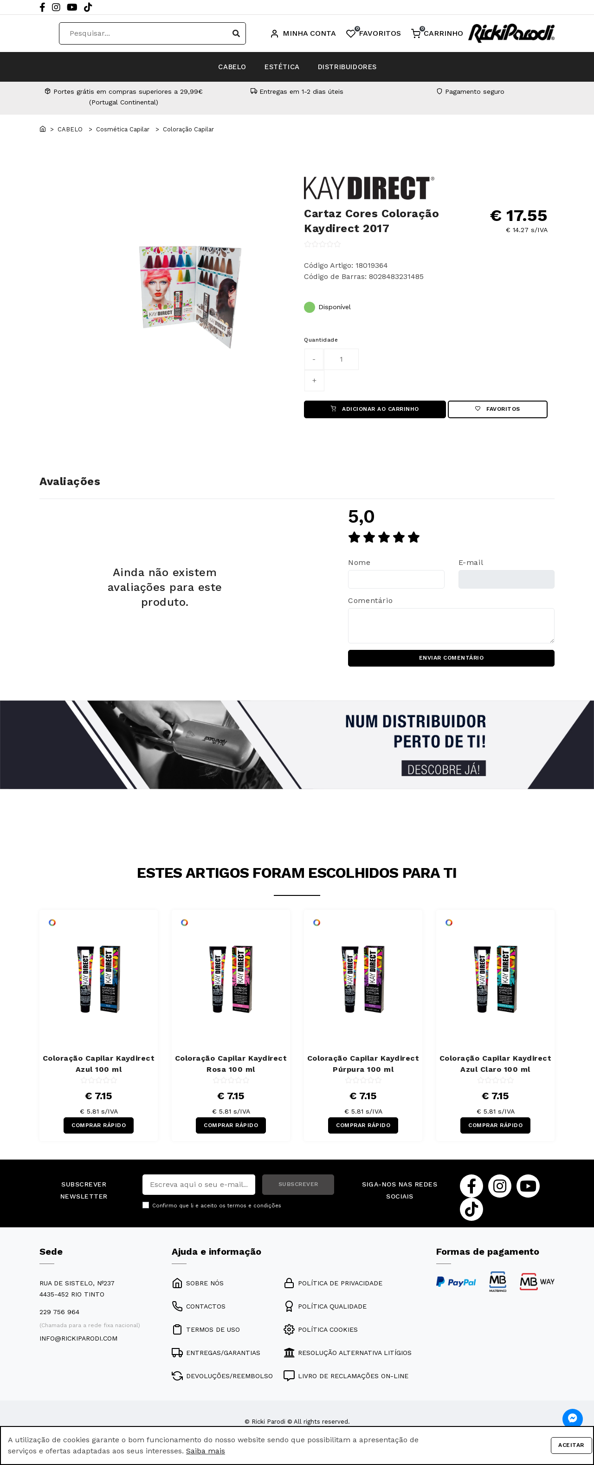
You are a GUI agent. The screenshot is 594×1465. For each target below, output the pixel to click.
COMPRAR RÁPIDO (98, 1131)
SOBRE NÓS (198, 1290)
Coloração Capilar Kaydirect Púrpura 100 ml (363, 1068)
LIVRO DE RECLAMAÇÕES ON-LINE (346, 1382)
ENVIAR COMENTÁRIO (451, 661)
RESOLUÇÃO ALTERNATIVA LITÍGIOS (348, 1359)
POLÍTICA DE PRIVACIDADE (333, 1290)
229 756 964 (59, 1318)
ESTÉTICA (281, 66)
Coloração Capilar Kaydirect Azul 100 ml (99, 1068)
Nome (359, 564)
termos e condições (254, 1212)
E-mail (471, 564)
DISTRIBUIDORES (366, 66)
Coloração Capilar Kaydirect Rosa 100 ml (231, 1068)
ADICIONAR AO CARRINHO (375, 410)
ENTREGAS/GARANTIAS (216, 1359)
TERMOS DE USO (206, 1336)
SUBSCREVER (298, 1191)
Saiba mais (205, 1450)
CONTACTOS (199, 1313)
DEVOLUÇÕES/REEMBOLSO (222, 1382)
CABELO (212, 66)
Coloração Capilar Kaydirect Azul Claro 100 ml (495, 1068)
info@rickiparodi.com (78, 1345)
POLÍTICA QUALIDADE (325, 1313)
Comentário (370, 603)
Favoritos (497, 410)
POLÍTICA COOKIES (321, 1336)
